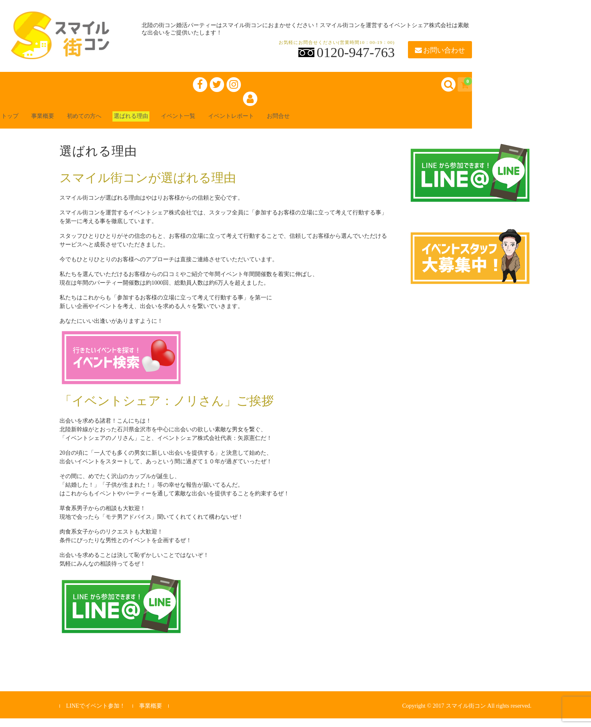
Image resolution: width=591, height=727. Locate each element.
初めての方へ (106, 123)
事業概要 (57, 123)
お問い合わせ (440, 50)
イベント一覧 (218, 123)
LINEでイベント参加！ (95, 714)
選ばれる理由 (162, 123)
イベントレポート (280, 123)
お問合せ (336, 123)
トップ (18, 123)
